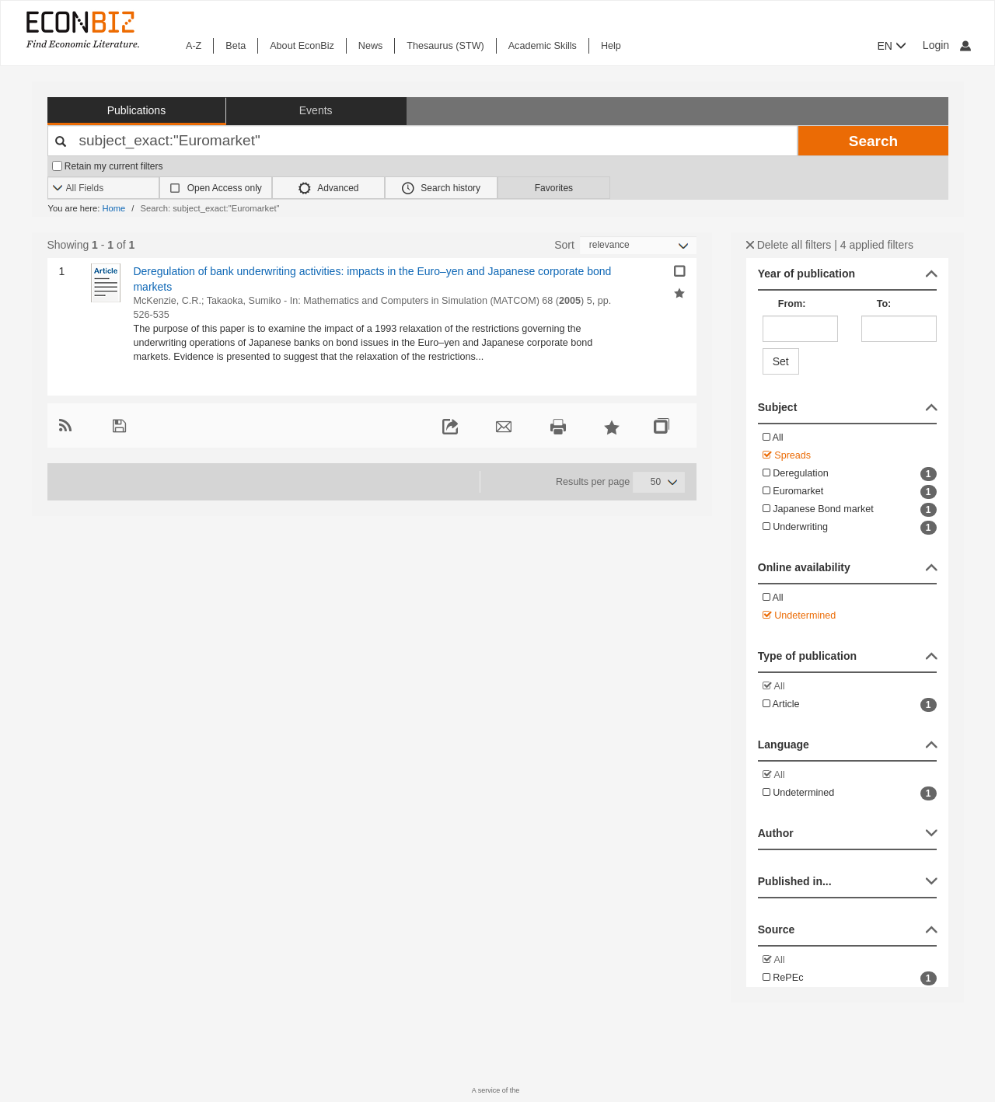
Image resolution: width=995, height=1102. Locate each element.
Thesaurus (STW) (445, 45)
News (370, 45)
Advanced (328, 188)
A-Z (193, 45)
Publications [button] (136, 110)
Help (611, 45)
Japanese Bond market (850, 510)
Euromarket (850, 492)
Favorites (554, 188)
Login (947, 45)
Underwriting (850, 528)
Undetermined (799, 615)
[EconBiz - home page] (81, 29)
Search (873, 141)
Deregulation (850, 474)
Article (850, 705)
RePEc (850, 978)
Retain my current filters (107, 166)
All (773, 437)
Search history (441, 188)
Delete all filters (789, 245)
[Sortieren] (638, 245)
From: (792, 303)
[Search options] (103, 188)
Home (113, 208)
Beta (235, 45)
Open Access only (224, 188)
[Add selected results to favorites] (679, 292)
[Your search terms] (422, 140)
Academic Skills (542, 45)
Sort (564, 245)
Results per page (593, 481)
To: (884, 303)
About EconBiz (302, 45)
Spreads (787, 455)
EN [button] (892, 46)
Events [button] (316, 110)
